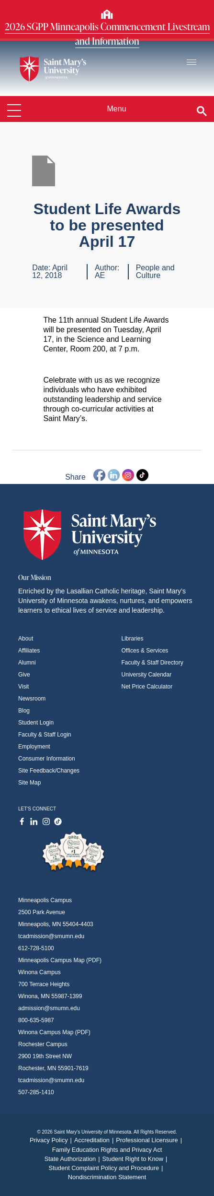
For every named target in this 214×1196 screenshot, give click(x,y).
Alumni (27, 662)
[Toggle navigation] (191, 62)
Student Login (36, 722)
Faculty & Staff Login (44, 734)
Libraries (133, 638)
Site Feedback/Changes (48, 770)
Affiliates (29, 650)
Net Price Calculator (147, 686)
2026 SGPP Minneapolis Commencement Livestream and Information (107, 34)
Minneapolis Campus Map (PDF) (59, 960)
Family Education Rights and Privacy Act (107, 1149)
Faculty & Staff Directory (152, 662)
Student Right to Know (136, 1158)
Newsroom (31, 698)
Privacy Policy (52, 1140)
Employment (34, 746)
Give (24, 674)
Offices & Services (145, 650)
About (25, 638)
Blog (24, 710)
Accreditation (95, 1140)
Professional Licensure (150, 1140)
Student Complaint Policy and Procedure (107, 1168)
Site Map (29, 782)
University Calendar (147, 674)
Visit (23, 686)
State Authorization (73, 1158)
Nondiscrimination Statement (107, 1177)
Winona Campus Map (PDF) (54, 1032)
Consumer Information (46, 758)
